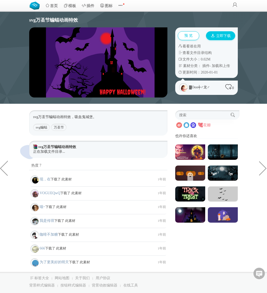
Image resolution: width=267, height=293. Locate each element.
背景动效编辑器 (104, 285)
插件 (88, 5)
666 (42, 248)
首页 (51, 5)
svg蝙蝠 (41, 127)
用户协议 (103, 278)
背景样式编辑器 (42, 285)
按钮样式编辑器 (73, 285)
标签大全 (41, 278)
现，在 (45, 179)
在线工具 (130, 285)
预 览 (188, 36)
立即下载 (221, 36)
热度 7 (36, 165)
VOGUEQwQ (50, 193)
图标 (106, 5)
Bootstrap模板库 (35, 5)
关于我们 (82, 278)
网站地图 (62, 278)
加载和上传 (221, 66)
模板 (70, 5)
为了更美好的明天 (54, 262)
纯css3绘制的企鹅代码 (4, 168)
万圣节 (59, 127)
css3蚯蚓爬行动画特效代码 (263, 168)
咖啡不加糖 (49, 234)
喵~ (42, 207)
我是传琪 (47, 221)
